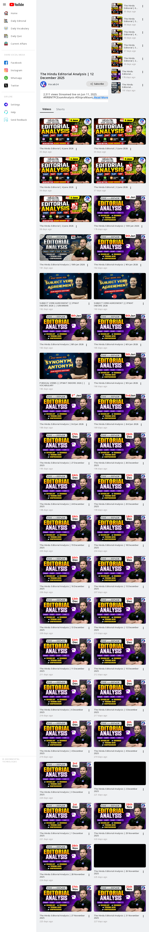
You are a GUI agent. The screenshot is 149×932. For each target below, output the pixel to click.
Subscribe (97, 83)
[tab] (47, 109)
